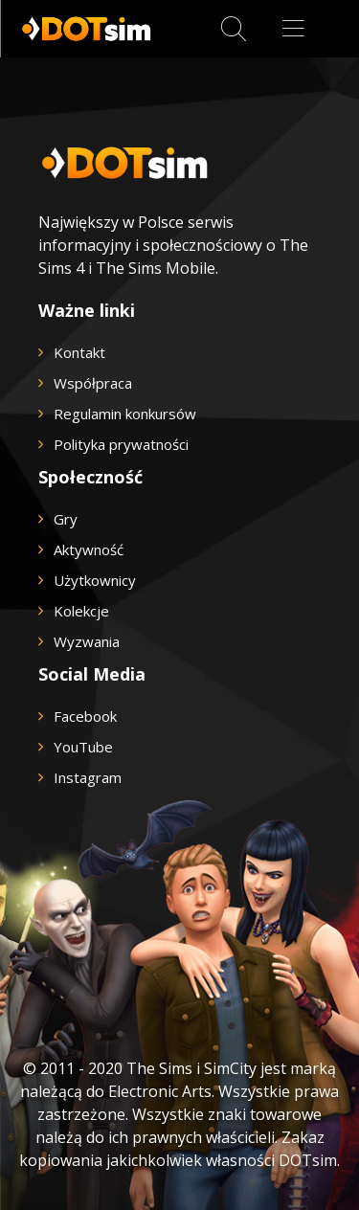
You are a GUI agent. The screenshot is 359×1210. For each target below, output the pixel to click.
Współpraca (93, 382)
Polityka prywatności (121, 444)
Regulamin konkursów (125, 413)
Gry (66, 518)
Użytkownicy (95, 580)
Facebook (85, 716)
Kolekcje (81, 610)
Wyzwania (87, 641)
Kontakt (79, 352)
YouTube (83, 746)
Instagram (88, 777)
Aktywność (88, 549)
